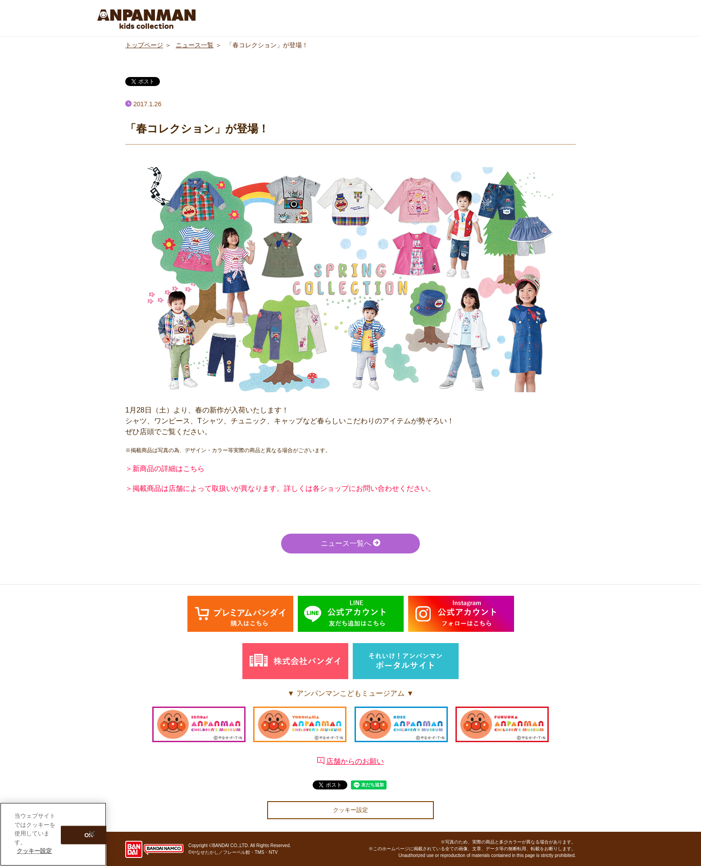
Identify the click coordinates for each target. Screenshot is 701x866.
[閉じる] (92, 833)
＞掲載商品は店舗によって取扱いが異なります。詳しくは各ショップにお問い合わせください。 (280, 488)
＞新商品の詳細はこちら (165, 468)
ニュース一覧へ (350, 543)
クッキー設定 (350, 810)
